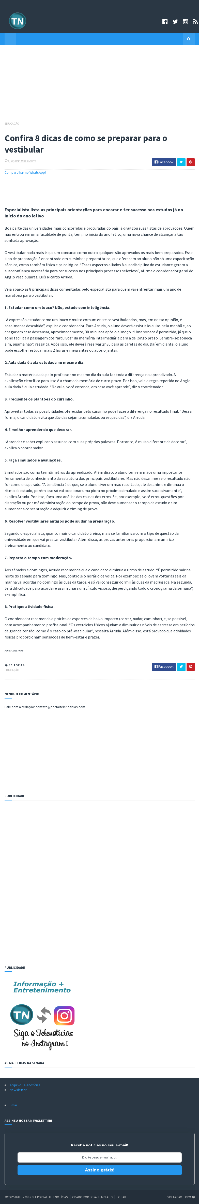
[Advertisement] (100, 85)
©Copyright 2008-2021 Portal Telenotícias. (36, 1197)
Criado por (81, 1197)
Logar (121, 1197)
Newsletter (18, 1090)
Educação (12, 123)
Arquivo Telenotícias (25, 1085)
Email (14, 1105)
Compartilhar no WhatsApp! (25, 172)
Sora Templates (101, 1197)
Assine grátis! (99, 1170)
